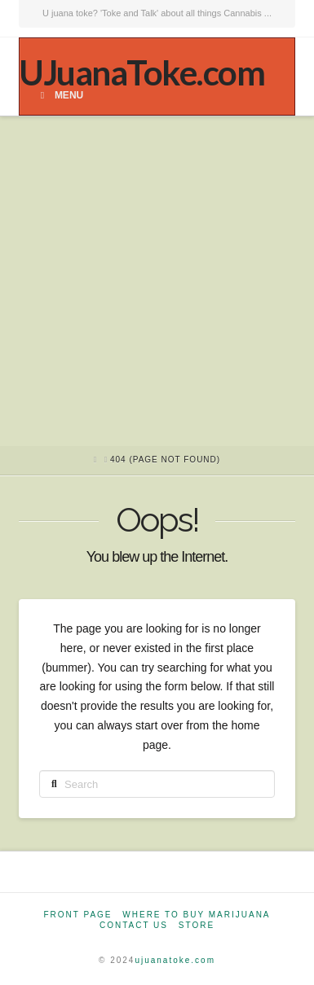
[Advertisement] (157, 281)
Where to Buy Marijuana (196, 914)
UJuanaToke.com (141, 72)
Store (196, 925)
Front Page (77, 914)
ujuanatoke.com (175, 960)
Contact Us (134, 925)
